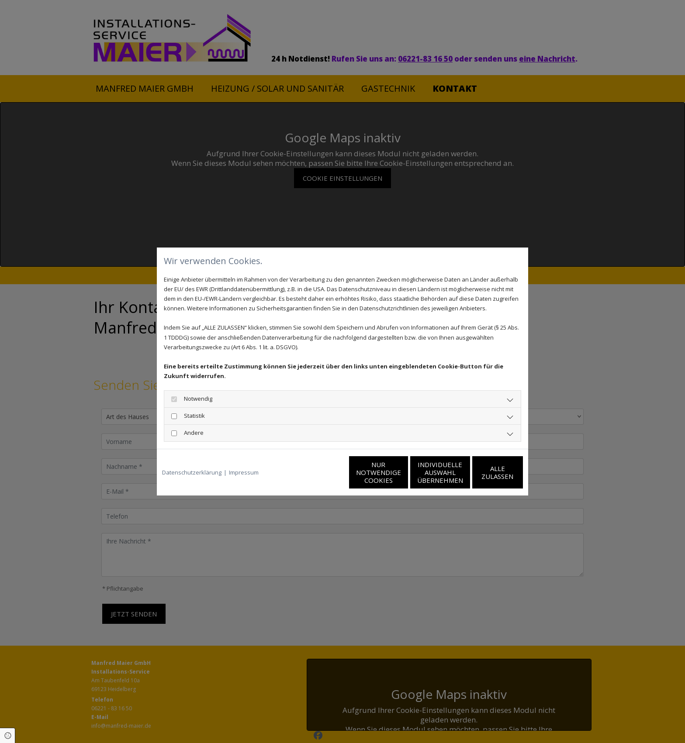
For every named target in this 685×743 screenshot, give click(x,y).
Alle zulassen (482, 472)
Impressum (244, 472)
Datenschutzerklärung (191, 472)
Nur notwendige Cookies (316, 472)
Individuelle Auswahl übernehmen (399, 472)
